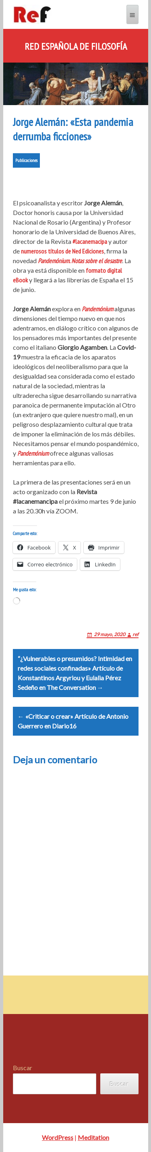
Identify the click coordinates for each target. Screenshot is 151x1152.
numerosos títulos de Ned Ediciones (62, 251)
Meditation (93, 1137)
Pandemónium (97, 309)
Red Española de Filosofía (76, 46)
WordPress (57, 1137)
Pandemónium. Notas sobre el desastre (80, 261)
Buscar (22, 1067)
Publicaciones (26, 160)
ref (135, 634)
